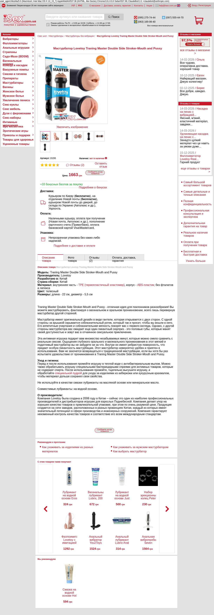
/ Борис (200, 87)
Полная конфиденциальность (197, 203)
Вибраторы (11, 38)
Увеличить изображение (72, 127)
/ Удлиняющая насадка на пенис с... (194, 133)
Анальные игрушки (16, 47)
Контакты (138, 5)
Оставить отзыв (101, 165)
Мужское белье (13, 95)
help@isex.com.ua (167, 5)
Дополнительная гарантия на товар (195, 225)
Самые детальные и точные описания (196, 193)
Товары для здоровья (18, 139)
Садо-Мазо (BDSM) (16, 56)
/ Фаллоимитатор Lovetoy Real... (190, 156)
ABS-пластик (145, 284)
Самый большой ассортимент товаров (197, 184)
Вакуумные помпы (16, 69)
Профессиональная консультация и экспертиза (196, 213)
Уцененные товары (16, 144)
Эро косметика (13, 126)
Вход (194, 5)
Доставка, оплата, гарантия (117, 5)
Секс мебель (11, 108)
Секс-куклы (11, 104)
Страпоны (10, 52)
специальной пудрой (68, 373)
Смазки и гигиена (15, 73)
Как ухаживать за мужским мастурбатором (140, 447)
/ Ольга (199, 59)
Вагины (8, 87)
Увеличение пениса (16, 100)
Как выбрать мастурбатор (130, 451)
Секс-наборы (12, 117)
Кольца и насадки (15, 65)
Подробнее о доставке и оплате (74, 245)
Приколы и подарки (16, 135)
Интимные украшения (10, 122)
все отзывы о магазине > (195, 52)
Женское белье (13, 91)
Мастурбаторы (13, 82)
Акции (149, 5)
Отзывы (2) (77, 165)
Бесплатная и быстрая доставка (195, 253)
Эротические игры (15, 130)
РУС (80, 5)
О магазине (95, 5)
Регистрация (205, 5)
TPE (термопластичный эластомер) (101, 284)
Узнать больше (195, 260)
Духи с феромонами (17, 113)
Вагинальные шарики (12, 60)
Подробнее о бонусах (93, 187)
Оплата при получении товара (195, 244)
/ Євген (199, 75)
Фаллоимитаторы (15, 43)
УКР (73, 5)
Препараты (10, 78)
